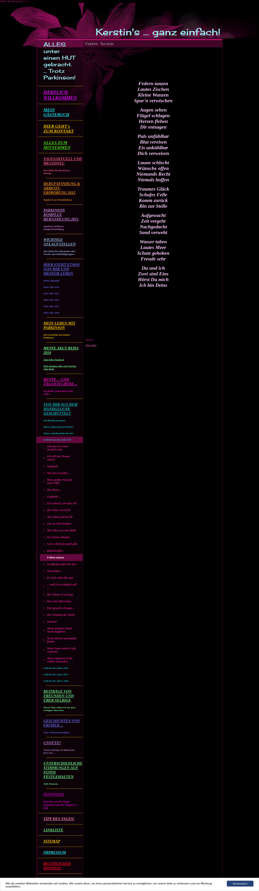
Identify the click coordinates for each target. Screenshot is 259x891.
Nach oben (91, 345)
